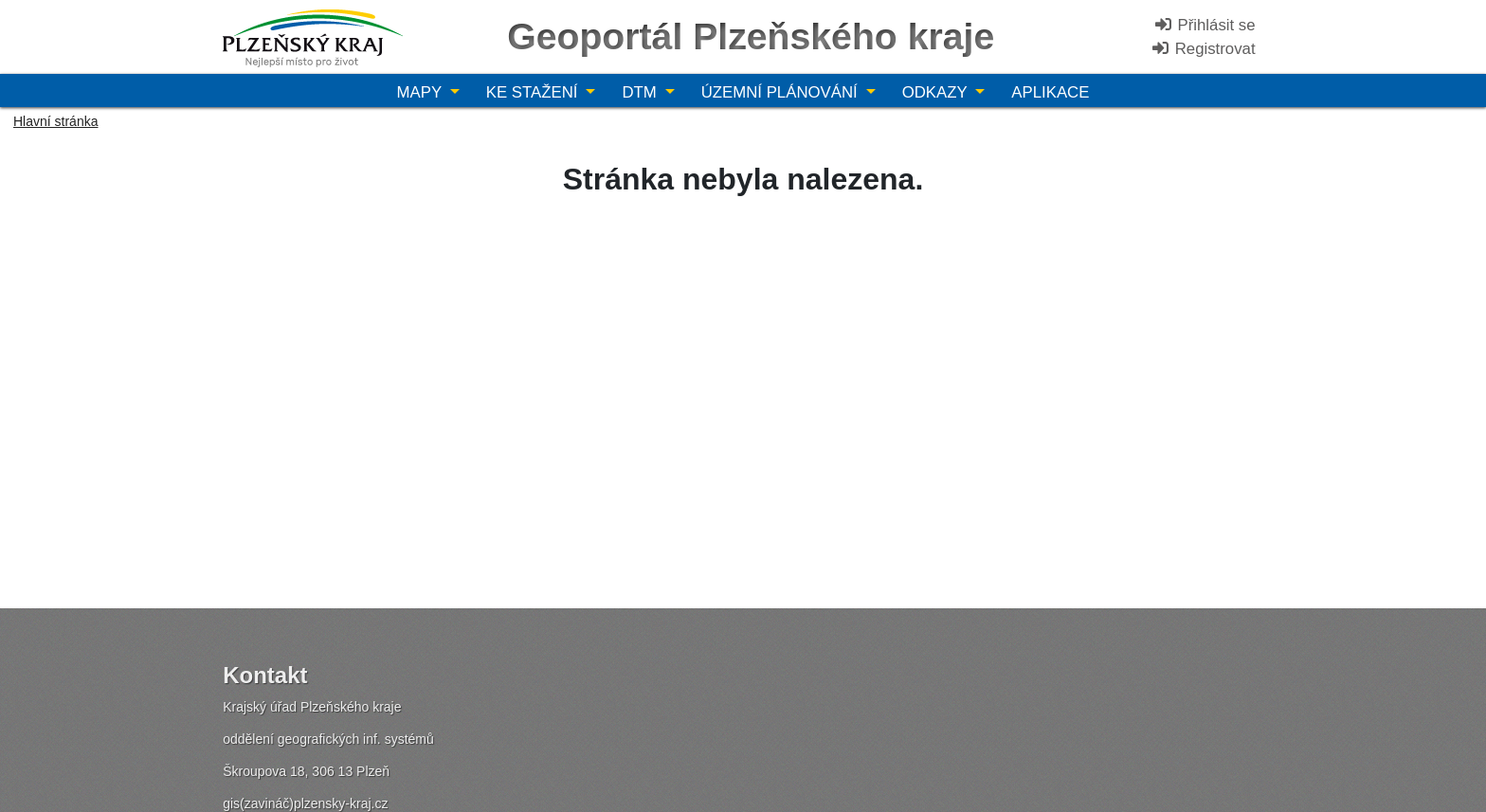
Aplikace (1050, 92)
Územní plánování (781, 92)
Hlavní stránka (55, 121)
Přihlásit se (1204, 25)
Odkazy (936, 92)
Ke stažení (534, 92)
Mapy (421, 92)
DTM (641, 92)
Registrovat (1203, 49)
